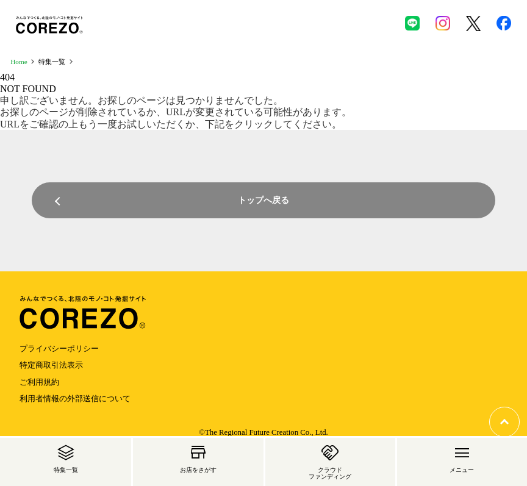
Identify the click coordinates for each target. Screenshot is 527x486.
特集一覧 (65, 457)
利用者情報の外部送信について (75, 399)
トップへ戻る (263, 200)
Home (18, 61)
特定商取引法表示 (51, 365)
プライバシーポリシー (59, 349)
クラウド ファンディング (330, 460)
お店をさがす (198, 457)
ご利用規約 (39, 382)
